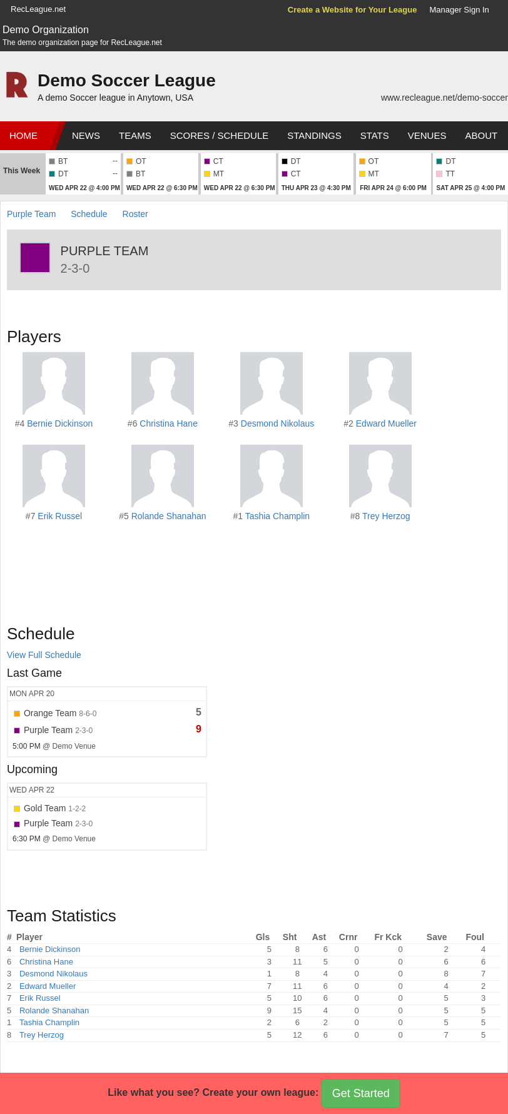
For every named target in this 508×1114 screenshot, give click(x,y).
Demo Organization (46, 29)
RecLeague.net (38, 9)
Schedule (89, 214)
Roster (135, 214)
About (481, 135)
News (86, 135)
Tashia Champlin (277, 516)
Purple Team (31, 214)
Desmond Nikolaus (278, 423)
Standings (314, 135)
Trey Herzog (386, 516)
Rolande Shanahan (168, 516)
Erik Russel (60, 516)
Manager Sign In (459, 9)
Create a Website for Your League (352, 9)
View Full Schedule (44, 655)
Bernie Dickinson (60, 423)
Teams (135, 135)
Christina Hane (169, 423)
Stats (374, 135)
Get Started (361, 1093)
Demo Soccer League (127, 80)
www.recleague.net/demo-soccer (444, 98)
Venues (427, 135)
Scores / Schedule (219, 135)
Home (23, 135)
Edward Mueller (386, 423)
